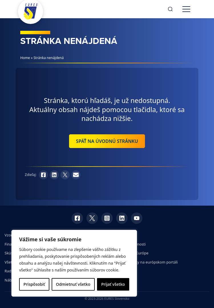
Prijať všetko (113, 284)
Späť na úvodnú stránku (107, 141)
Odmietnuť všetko (73, 284)
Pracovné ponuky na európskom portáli (143, 262)
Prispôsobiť (34, 284)
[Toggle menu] (186, 9)
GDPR (114, 235)
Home (25, 57)
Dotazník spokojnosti (127, 244)
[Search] (170, 9)
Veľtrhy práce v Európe (128, 253)
